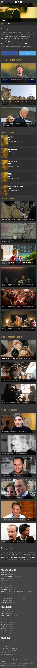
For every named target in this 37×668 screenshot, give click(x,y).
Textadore (3, 661)
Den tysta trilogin (4, 589)
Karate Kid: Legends (5, 602)
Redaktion (3, 644)
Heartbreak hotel (4, 613)
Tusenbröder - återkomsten (6, 632)
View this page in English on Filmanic (9, 29)
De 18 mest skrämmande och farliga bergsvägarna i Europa (12, 656)
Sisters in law (3, 611)
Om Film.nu (3, 641)
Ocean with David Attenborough (7, 583)
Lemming (3, 609)
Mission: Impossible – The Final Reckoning (9, 598)
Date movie (3, 633)
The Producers (4, 619)
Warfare (2, 582)
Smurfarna (16, 34)
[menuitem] (2, 565)
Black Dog (3, 572)
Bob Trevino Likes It (5, 574)
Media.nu (3, 663)
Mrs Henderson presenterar (6, 620)
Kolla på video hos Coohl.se (11, 337)
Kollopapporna (24, 36)
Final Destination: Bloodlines (6, 595)
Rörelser (2, 578)
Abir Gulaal (3, 585)
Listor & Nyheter (7, 198)
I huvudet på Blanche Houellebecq (7, 576)
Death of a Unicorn (4, 587)
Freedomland (3, 622)
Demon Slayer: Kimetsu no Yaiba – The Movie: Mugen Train (12, 591)
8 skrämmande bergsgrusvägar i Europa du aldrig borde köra (12, 659)
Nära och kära (3, 628)
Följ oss (2, 648)
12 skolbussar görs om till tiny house (8, 654)
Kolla (2, 657)
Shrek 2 (9, 34)
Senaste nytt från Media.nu (12, 59)
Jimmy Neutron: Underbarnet (8, 36)
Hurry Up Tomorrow (5, 596)
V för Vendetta (3, 617)
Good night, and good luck (6, 615)
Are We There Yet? (27, 34)
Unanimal (3, 580)
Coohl (2, 652)
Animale (2, 593)
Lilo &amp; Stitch (4, 600)
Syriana (2, 630)
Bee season (3, 624)
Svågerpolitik (3, 665)
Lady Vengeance (4, 626)
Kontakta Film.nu (4, 643)
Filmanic (2, 650)
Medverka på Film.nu (5, 646)
